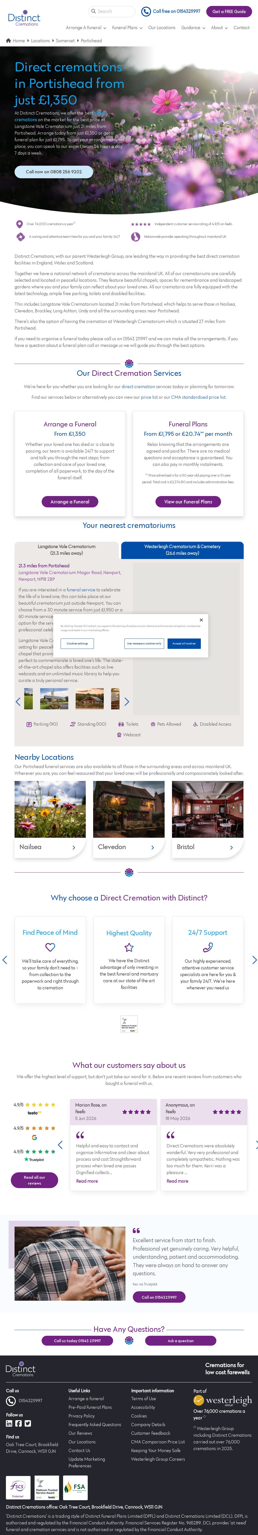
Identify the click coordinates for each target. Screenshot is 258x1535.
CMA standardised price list (198, 397)
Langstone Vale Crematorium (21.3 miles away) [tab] (66, 550)
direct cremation (138, 387)
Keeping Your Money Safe (156, 1451)
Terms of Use (143, 1399)
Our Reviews (80, 1433)
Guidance (193, 28)
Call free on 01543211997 (170, 11)
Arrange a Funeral (70, 502)
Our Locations (161, 28)
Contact (242, 28)
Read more (87, 1181)
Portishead (91, 41)
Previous (18, 702)
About (219, 28)
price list (149, 397)
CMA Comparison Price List (158, 1442)
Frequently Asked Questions (95, 1425)
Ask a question (181, 1340)
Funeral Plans (127, 28)
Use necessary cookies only (144, 643)
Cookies (139, 1416)
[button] (93, 11)
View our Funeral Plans (188, 502)
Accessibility (143, 1407)
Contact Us (79, 1451)
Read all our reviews (34, 1180)
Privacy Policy (82, 1416)
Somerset (65, 41)
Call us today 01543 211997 (77, 1340)
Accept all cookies (183, 643)
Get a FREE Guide (229, 11)
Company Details (148, 1425)
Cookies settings (77, 643)
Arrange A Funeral (86, 28)
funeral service (81, 590)
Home (19, 41)
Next (125, 702)
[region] (130, 636)
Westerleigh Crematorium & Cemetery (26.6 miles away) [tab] (182, 550)
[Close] (201, 620)
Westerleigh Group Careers (158, 1459)
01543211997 (24, 1401)
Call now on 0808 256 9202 (54, 172)
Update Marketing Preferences (87, 1462)
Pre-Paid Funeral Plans (90, 1407)
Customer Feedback (150, 1433)
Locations (40, 41)
